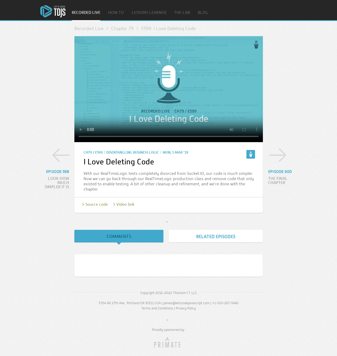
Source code (96, 204)
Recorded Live (86, 12)
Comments (119, 237)
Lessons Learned (149, 12)
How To (116, 12)
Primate (168, 342)
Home (52, 11)
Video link (125, 204)
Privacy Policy (186, 308)
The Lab (182, 12)
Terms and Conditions (157, 308)
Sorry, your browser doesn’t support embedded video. (168, 89)
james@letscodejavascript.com (186, 303)
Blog (203, 12)
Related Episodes (215, 237)
